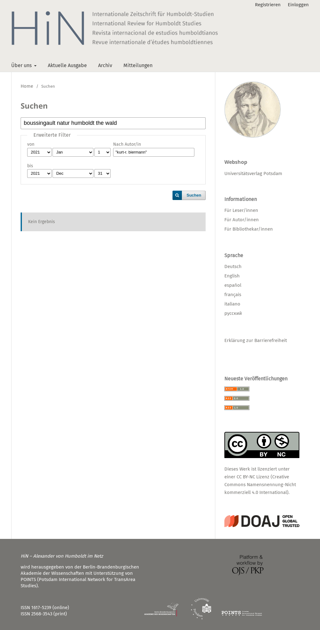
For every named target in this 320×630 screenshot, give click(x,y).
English (232, 276)
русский (233, 313)
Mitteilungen (137, 65)
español (232, 285)
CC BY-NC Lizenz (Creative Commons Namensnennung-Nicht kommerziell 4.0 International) (260, 484)
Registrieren (268, 4)
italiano (232, 304)
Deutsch (233, 266)
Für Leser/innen (241, 210)
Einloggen (298, 4)
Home (27, 86)
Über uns (22, 65)
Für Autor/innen (241, 219)
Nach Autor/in (127, 144)
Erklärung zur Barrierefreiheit (255, 340)
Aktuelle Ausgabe (67, 65)
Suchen (194, 195)
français (232, 294)
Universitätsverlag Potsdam (253, 173)
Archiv (105, 65)
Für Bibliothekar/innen (248, 229)
